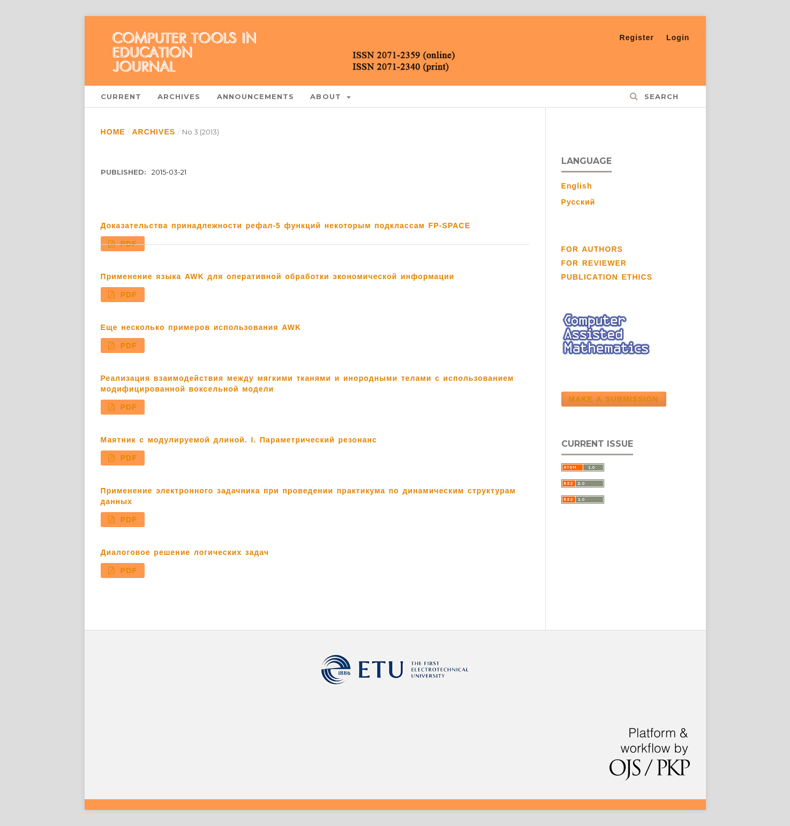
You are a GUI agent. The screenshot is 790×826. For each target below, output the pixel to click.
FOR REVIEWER (594, 263)
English (576, 186)
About (327, 96)
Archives (179, 96)
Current (121, 96)
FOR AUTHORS (592, 249)
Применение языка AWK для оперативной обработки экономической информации (278, 276)
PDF (127, 243)
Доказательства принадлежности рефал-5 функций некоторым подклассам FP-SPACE (286, 225)
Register (637, 37)
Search (660, 96)
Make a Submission (614, 399)
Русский (578, 202)
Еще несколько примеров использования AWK (201, 327)
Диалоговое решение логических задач (185, 552)
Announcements (256, 96)
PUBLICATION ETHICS (607, 277)
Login (677, 37)
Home (113, 131)
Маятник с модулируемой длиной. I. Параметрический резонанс (239, 439)
